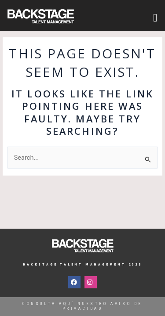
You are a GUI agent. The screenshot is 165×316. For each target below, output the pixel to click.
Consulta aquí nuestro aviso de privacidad (82, 306)
